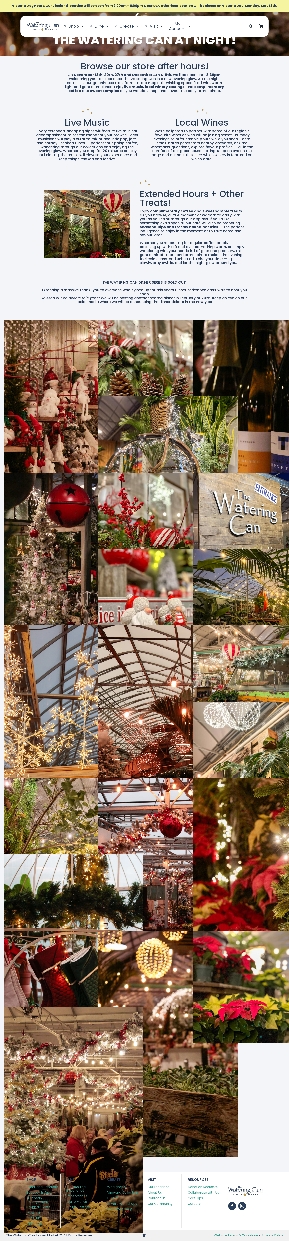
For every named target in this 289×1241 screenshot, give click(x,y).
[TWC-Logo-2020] (43, 23)
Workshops (116, 1187)
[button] (251, 26)
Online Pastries (78, 1207)
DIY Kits (113, 1198)
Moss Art (33, 1212)
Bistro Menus (77, 1201)
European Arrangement (37, 1200)
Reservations (77, 1196)
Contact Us (156, 1198)
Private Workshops (122, 1203)
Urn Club (33, 1218)
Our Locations (158, 1187)
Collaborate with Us (203, 1192)
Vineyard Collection (122, 1192)
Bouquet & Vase (38, 1192)
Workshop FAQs (119, 1209)
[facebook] (232, 1206)
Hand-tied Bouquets (42, 1187)
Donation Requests (203, 1187)
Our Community (160, 1203)
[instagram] (242, 1206)
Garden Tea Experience (76, 1189)
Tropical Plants (38, 1207)
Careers (194, 1203)
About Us (155, 1192)
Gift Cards (34, 1223)
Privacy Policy (272, 1235)
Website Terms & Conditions (236, 1235)
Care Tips (195, 1198)
